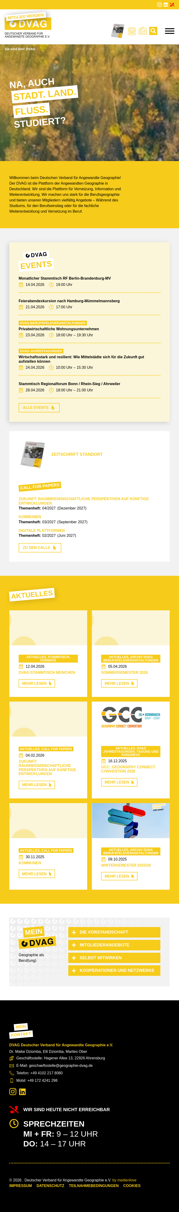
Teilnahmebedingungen (94, 1186)
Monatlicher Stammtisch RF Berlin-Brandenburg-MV (65, 278)
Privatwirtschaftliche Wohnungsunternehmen (59, 329)
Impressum (20, 1186)
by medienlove (124, 1180)
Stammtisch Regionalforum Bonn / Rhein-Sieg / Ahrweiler (69, 384)
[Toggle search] (153, 31)
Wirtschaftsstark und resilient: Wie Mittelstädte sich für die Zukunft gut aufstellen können (81, 359)
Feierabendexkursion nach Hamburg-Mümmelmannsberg (69, 301)
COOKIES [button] (132, 1186)
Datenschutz (50, 1186)
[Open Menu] (169, 31)
